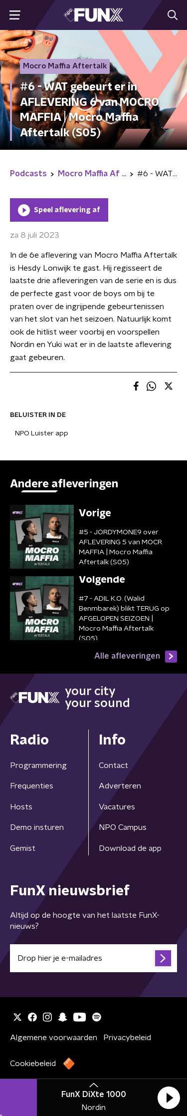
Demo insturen (37, 827)
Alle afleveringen (135, 657)
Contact (113, 765)
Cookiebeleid (33, 1064)
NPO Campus (123, 827)
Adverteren (120, 786)
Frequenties (31, 786)
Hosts (21, 807)
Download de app (130, 848)
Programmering (38, 765)
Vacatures (117, 807)
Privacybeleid (127, 1038)
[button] (169, 1098)
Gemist (22, 848)
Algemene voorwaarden (53, 1038)
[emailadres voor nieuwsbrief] (93, 958)
